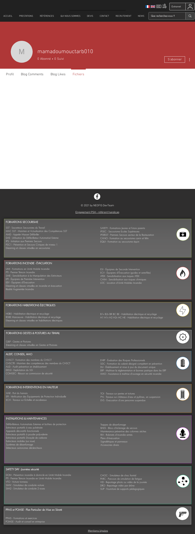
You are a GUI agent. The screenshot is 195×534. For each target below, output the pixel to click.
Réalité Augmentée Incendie (20, 289)
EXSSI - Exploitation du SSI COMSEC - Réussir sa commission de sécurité (29, 371)
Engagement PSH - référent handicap (97, 212)
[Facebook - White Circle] (97, 196)
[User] (190, 6)
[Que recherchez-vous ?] (164, 16)
